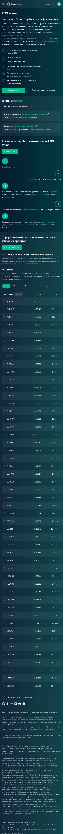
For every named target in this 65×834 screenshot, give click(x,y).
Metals (36, 286)
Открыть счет (13, 90)
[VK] (23, 703)
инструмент (27, 210)
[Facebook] (7, 703)
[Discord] (19, 703)
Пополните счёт (31, 179)
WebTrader (50, 4)
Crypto (56, 286)
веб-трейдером (41, 194)
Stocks (15, 286)
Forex (6, 286)
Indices (25, 286)
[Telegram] (11, 703)
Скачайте (53, 192)
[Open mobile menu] (3, 4)
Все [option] (17, 294)
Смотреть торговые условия (44, 90)
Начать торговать (11, 247)
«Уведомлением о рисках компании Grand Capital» (41, 794)
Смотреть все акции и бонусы (16, 106)
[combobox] (18, 294)
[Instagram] (3, 703)
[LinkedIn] (15, 703)
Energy (46, 286)
